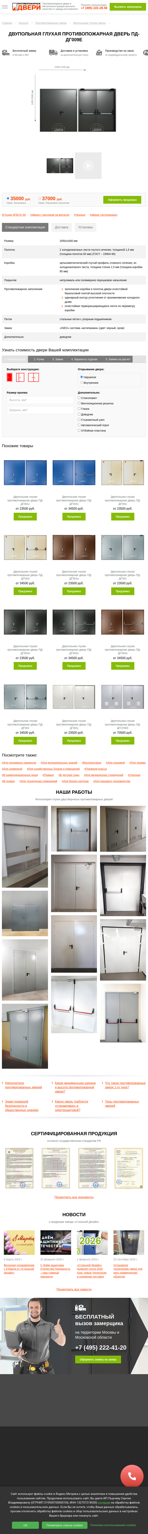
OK (26, 1525)
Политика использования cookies (113, 1525)
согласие (104, 1502)
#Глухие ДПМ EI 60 (14, 214)
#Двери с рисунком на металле (49, 214)
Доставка (61, 227)
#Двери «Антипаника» (104, 214)
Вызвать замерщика (127, 6)
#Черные (79, 214)
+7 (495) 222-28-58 (94, 8)
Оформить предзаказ (122, 199)
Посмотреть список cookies (64, 1525)
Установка (85, 227)
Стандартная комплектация (25, 227)
